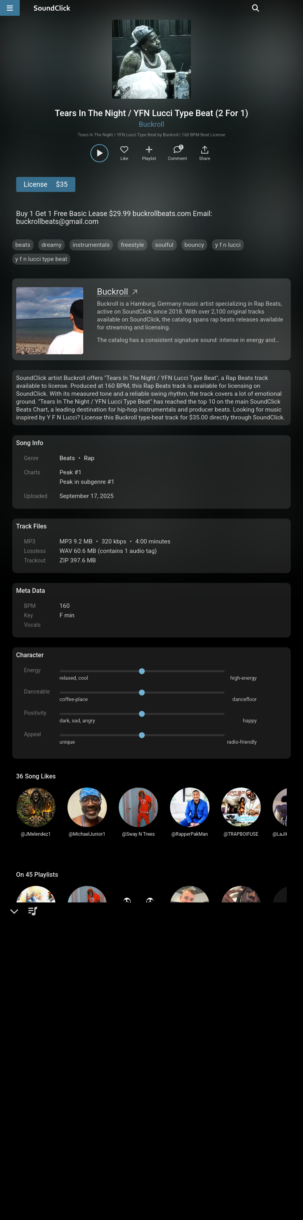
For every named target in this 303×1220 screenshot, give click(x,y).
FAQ (49, 1130)
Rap (89, 458)
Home (28, 1130)
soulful (164, 244)
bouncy (194, 244)
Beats (67, 458)
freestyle (132, 244)
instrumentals (91, 244)
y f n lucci (228, 244)
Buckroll (152, 124)
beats (22, 244)
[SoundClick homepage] (52, 8)
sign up (47, 1007)
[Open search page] (295, 8)
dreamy (51, 244)
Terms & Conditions (88, 1130)
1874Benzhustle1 (67, 1033)
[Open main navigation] (10, 8)
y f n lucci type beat (41, 259)
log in (76, 1007)
